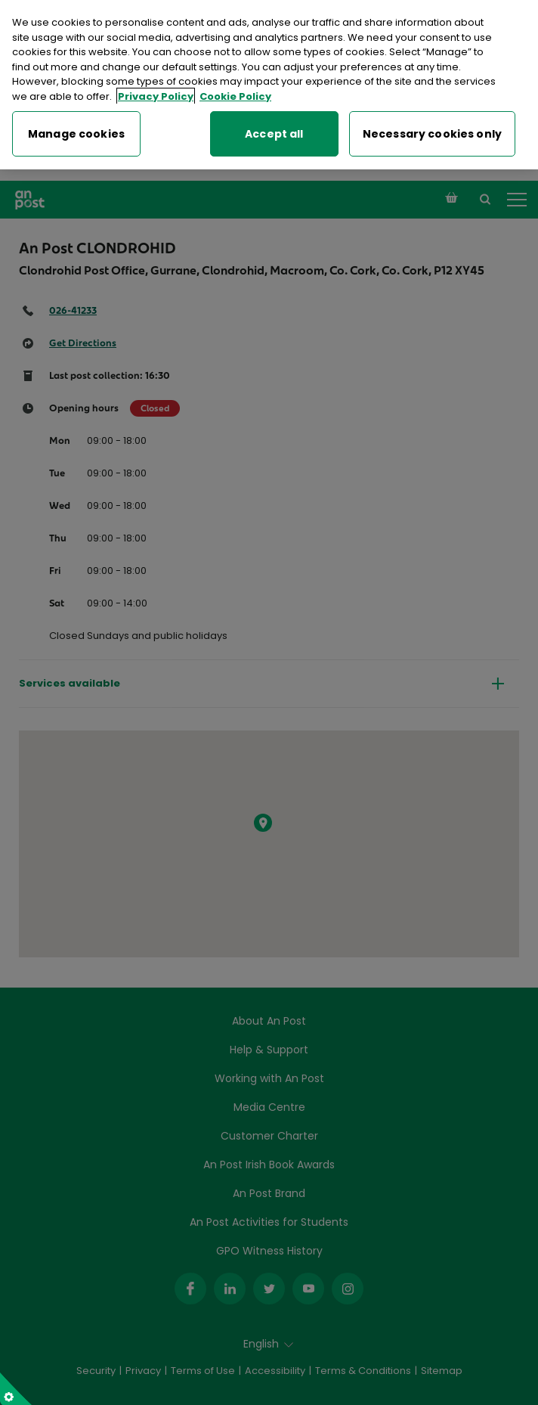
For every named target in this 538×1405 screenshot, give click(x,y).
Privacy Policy (155, 93)
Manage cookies (76, 130)
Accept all (274, 130)
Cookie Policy (235, 93)
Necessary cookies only (432, 130)
